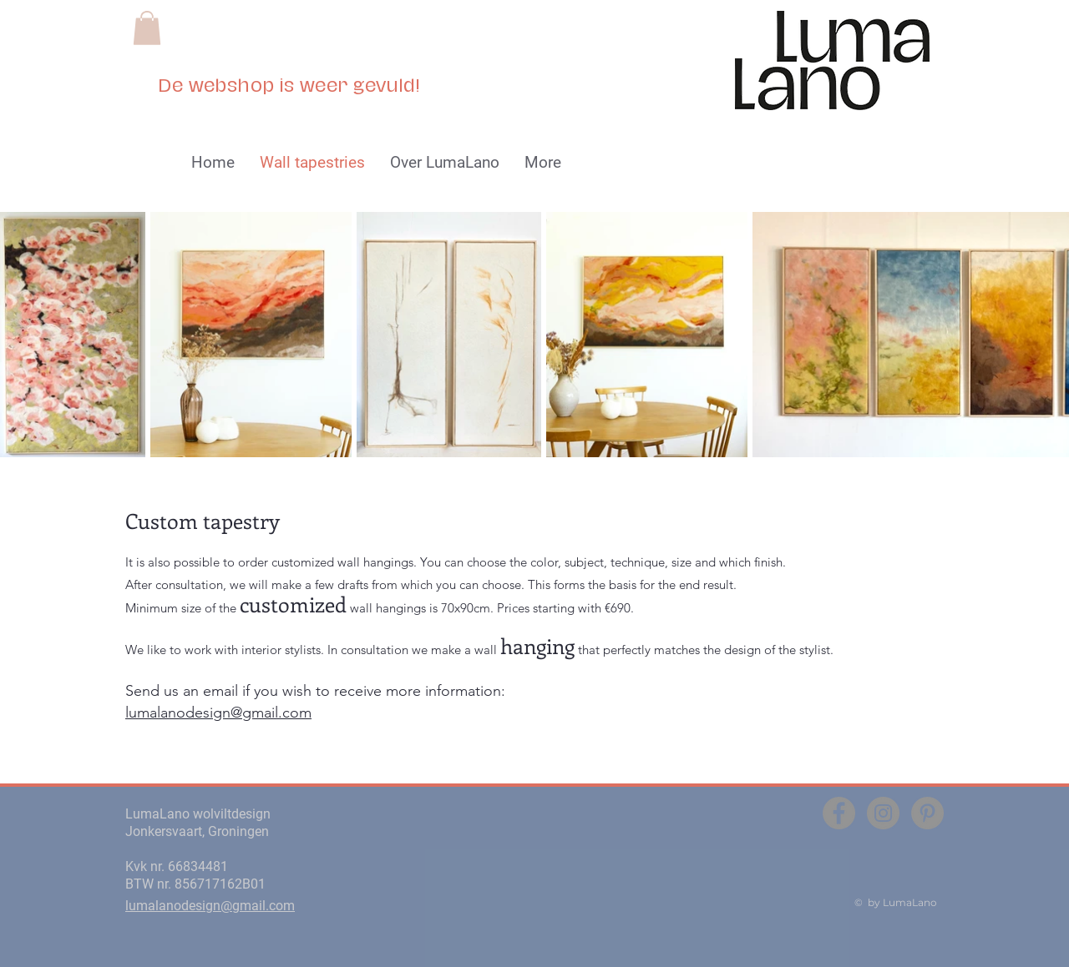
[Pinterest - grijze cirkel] (927, 813)
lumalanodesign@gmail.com (218, 712)
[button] (147, 28)
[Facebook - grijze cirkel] (839, 813)
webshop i (234, 86)
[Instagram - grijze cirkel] (883, 813)
